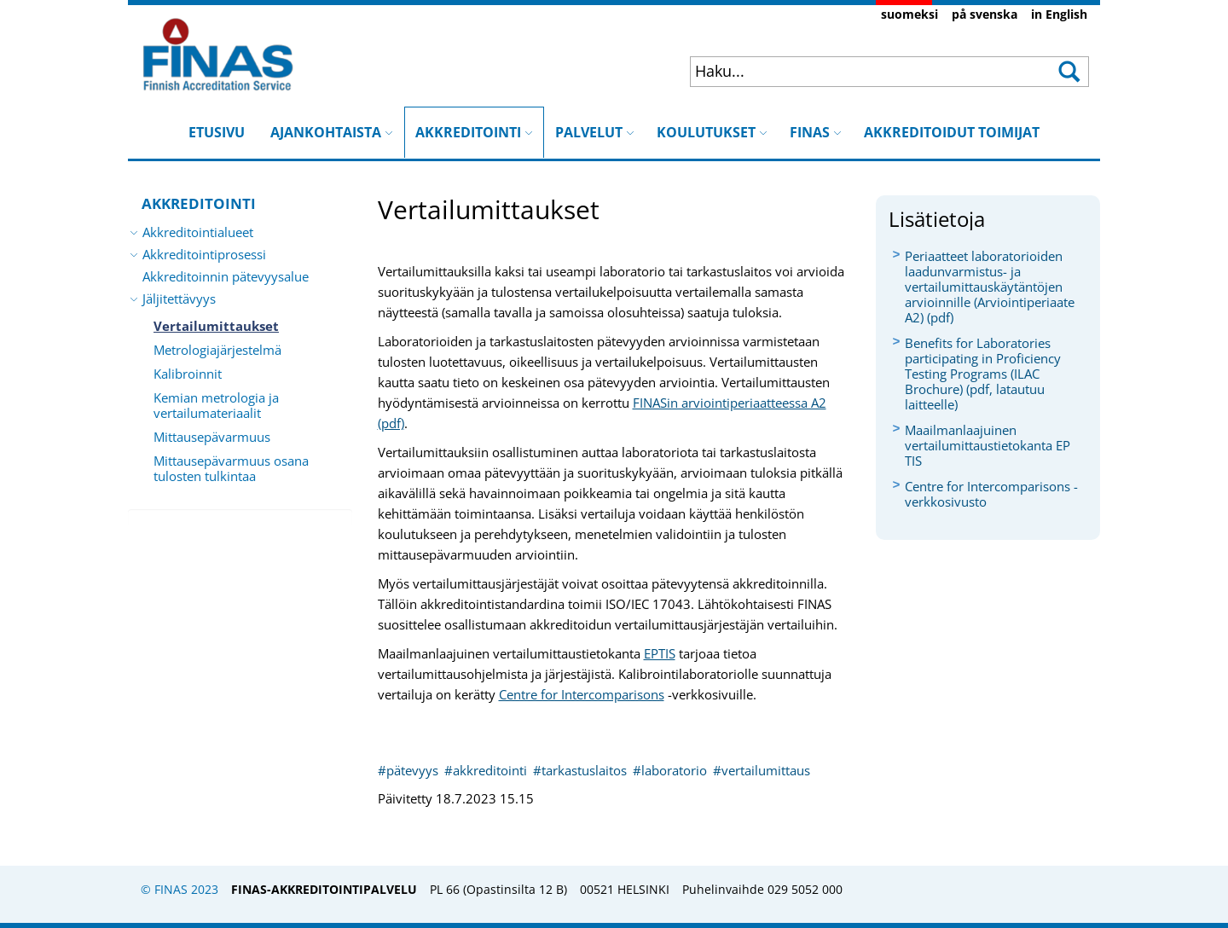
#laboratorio (671, 770)
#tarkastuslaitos (581, 770)
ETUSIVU (216, 132)
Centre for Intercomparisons (581, 694)
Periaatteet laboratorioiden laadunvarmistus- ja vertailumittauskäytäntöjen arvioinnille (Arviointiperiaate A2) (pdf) (989, 286)
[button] (1068, 71)
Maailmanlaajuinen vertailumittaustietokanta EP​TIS (987, 445)
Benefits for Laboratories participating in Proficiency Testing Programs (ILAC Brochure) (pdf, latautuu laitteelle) (983, 373)
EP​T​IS (659, 653)
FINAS (816, 132)
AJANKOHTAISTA (331, 132)
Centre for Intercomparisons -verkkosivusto (991, 494)
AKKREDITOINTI (474, 124)
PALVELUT (594, 132)
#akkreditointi (487, 770)
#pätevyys (410, 770)
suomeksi (909, 14)
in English (1059, 14)
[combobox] (854, 70)
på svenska (984, 14)
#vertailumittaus (761, 770)
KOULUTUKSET (712, 132)
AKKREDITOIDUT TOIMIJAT (952, 132)
